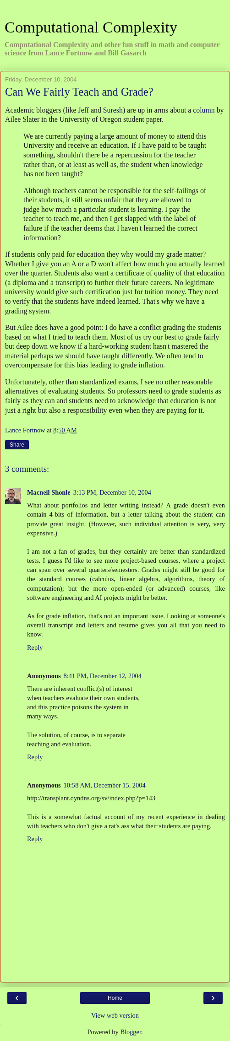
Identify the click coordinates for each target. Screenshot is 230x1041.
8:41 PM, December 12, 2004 (103, 676)
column (203, 110)
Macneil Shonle (49, 492)
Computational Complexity (91, 27)
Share (17, 445)
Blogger (130, 1032)
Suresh (113, 110)
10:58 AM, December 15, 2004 (105, 785)
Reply (35, 647)
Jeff (83, 110)
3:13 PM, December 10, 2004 (112, 492)
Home (115, 998)
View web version (115, 1015)
